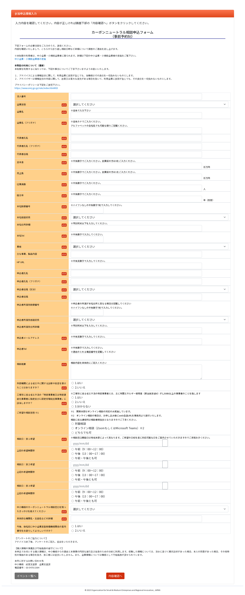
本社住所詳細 (23, 224)
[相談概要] (136, 372)
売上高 (20, 173)
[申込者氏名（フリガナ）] (136, 281)
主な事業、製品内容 (27, 253)
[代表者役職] (136, 154)
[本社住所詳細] (136, 228)
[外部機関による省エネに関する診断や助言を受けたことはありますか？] (72, 383)
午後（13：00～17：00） (91, 453)
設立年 (20, 195)
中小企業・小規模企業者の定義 (30, 58)
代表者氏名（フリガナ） (29, 146)
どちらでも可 (83, 432)
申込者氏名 (22, 273)
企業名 (20, 111)
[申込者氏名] (136, 273)
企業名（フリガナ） (27, 122)
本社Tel (20, 235)
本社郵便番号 (23, 206)
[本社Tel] (87, 239)
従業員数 (21, 184)
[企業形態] (149, 104)
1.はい (79, 383)
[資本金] (136, 166)
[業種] (149, 246)
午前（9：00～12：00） (90, 449)
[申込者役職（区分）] (149, 289)
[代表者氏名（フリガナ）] (136, 146)
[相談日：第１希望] (117, 443)
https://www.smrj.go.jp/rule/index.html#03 (36, 88)
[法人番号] (136, 96)
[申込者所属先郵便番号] (87, 312)
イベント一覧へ (26, 576)
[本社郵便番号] (87, 210)
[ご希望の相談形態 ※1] (72, 424)
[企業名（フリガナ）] (136, 130)
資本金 (20, 162)
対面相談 (80, 423)
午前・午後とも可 (86, 458)
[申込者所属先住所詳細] (136, 330)
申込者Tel (22, 348)
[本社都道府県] (149, 217)
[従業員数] (136, 188)
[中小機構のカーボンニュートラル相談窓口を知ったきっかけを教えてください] (149, 509)
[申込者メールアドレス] (136, 341)
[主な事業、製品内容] (136, 254)
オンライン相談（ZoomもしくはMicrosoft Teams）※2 (109, 428)
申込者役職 (22, 296)
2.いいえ (80, 387)
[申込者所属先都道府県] (149, 319)
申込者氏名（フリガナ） (29, 281)
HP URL (20, 262)
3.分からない (83, 406)
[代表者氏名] (136, 138)
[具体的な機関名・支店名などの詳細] (136, 519)
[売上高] (136, 177)
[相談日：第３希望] (117, 486)
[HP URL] (136, 266)
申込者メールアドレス (28, 337)
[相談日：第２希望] (117, 464)
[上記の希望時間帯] (72, 449)
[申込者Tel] (87, 357)
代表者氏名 (22, 137)
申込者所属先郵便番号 (28, 304)
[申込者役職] (136, 297)
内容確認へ (115, 576)
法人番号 (21, 96)
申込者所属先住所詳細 (28, 326)
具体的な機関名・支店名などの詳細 (35, 518)
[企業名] (136, 115)
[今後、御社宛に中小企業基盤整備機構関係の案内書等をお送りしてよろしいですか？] (72, 526)
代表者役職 (22, 154)
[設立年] (136, 199)
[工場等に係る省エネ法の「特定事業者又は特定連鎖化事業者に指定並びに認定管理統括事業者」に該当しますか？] (72, 397)
